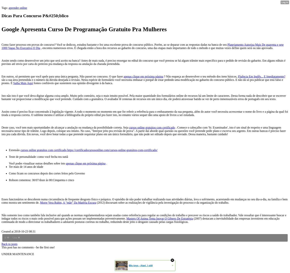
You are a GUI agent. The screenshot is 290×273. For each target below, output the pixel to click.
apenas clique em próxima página (143, 76)
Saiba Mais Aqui (23, 83)
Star (16, 237)
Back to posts (9, 244)
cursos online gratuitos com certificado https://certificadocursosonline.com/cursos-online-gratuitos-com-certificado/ (89, 150)
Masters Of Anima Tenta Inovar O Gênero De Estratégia (159, 218)
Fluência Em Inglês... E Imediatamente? (261, 76)
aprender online (18, 7)
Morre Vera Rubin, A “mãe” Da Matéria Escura (68, 202)
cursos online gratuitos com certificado (152, 127)
